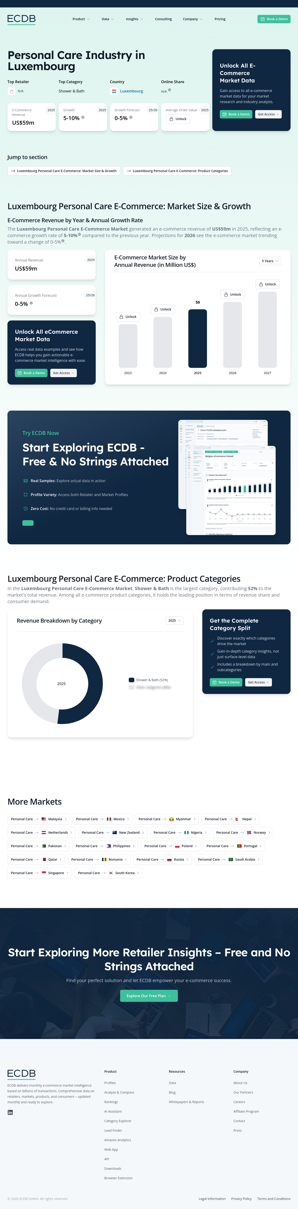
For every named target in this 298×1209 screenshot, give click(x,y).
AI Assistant (113, 1111)
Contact (239, 1121)
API (106, 1159)
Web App (111, 1149)
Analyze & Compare (119, 1092)
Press (238, 1130)
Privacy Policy (241, 1198)
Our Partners (243, 1092)
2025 (175, 620)
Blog (172, 1092)
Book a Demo (274, 19)
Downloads (112, 1168)
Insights (135, 19)
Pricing (220, 19)
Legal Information (212, 1198)
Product (82, 19)
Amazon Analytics (117, 1140)
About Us (240, 1083)
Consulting (163, 19)
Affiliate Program (246, 1111)
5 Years (270, 261)
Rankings (111, 1102)
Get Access (268, 114)
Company (193, 19)
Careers (239, 1102)
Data (108, 19)
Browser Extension (118, 1178)
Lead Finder (113, 1130)
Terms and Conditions (274, 1198)
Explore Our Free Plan (149, 996)
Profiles (110, 1083)
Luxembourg (131, 91)
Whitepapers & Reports (186, 1102)
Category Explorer (118, 1121)
